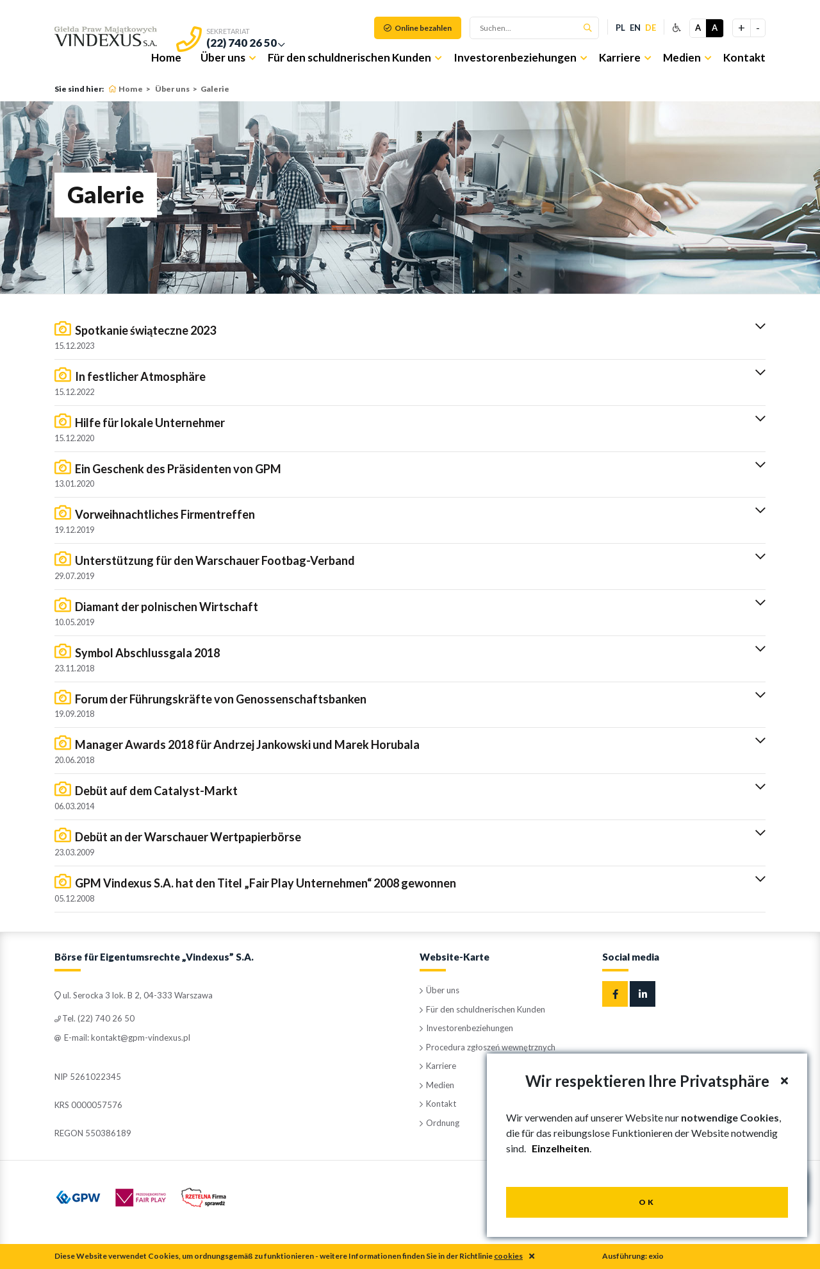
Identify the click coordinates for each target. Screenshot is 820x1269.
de (650, 27)
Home (166, 57)
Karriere (620, 57)
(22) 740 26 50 (241, 42)
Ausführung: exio (633, 1256)
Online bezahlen (418, 28)
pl (620, 27)
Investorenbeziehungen (515, 57)
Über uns (223, 57)
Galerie (215, 89)
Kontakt (744, 57)
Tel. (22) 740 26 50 (94, 1018)
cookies (508, 1256)
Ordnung (439, 1123)
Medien (682, 57)
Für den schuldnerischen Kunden (349, 57)
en (635, 27)
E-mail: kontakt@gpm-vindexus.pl (122, 1037)
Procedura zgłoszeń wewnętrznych (487, 1047)
